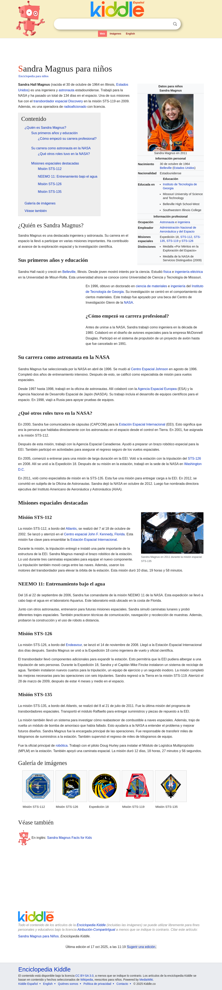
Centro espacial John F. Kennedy (88, 534)
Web (102, 33)
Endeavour (74, 645)
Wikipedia (86, 979)
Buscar (175, 24)
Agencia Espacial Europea (157, 389)
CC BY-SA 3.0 (84, 975)
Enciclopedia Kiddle (91, 925)
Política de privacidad (97, 983)
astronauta (66, 90)
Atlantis (71, 528)
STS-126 (187, 241)
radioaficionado (75, 106)
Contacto (122, 983)
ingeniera (184, 222)
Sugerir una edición (141, 947)
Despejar (166, 24)
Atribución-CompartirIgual (96, 929)
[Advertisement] (110, 49)
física (167, 271)
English (130, 33)
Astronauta (167, 222)
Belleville (166, 168)
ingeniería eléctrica (189, 271)
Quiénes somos (68, 983)
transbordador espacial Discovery (58, 101)
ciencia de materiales (151, 286)
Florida (119, 534)
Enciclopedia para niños (33, 76)
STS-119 (172, 241)
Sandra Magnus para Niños (38, 936)
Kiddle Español (28, 983)
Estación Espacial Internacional (142, 424)
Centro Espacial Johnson (149, 369)
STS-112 (186, 237)
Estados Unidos (184, 168)
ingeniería (178, 286)
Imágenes (115, 33)
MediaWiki (146, 979)
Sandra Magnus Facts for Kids (69, 837)
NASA (128, 302)
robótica (62, 745)
